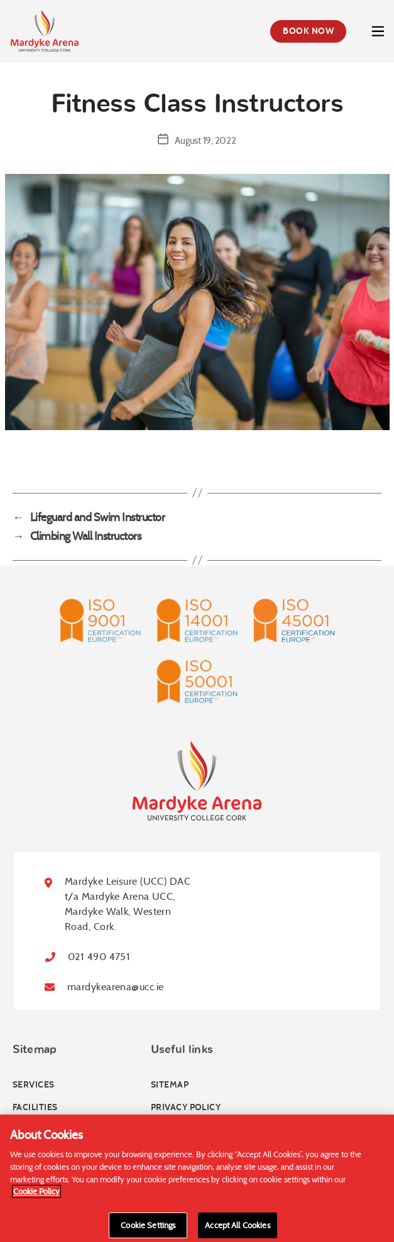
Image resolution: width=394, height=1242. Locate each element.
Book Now (308, 31)
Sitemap (170, 1084)
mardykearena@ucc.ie (115, 987)
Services (34, 1084)
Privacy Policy (186, 1107)
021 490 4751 (99, 957)
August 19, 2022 (205, 140)
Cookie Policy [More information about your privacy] (36, 1195)
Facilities (35, 1107)
